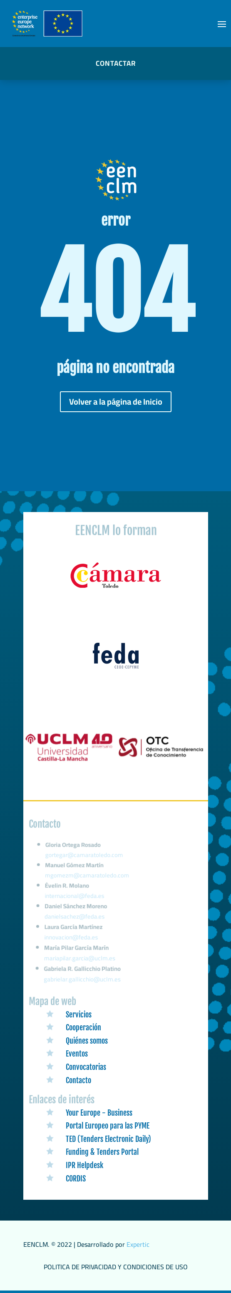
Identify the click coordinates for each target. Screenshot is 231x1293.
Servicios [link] (79, 1014)
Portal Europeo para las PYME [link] (107, 1125)
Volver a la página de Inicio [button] (115, 401)
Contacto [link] (78, 1080)
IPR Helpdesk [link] (84, 1165)
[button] (222, 23)
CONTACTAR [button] (116, 63)
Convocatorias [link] (86, 1067)
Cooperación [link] (83, 1027)
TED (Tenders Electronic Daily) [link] (108, 1139)
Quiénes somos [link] (87, 1040)
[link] (116, 588)
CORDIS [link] (76, 1178)
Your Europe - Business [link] (99, 1112)
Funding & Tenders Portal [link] (102, 1151)
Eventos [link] (77, 1053)
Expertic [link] (138, 1244)
